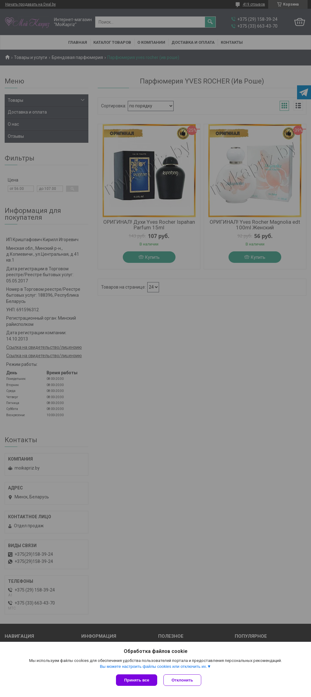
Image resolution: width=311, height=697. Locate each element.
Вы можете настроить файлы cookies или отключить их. (153, 666)
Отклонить (182, 680)
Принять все (136, 680)
